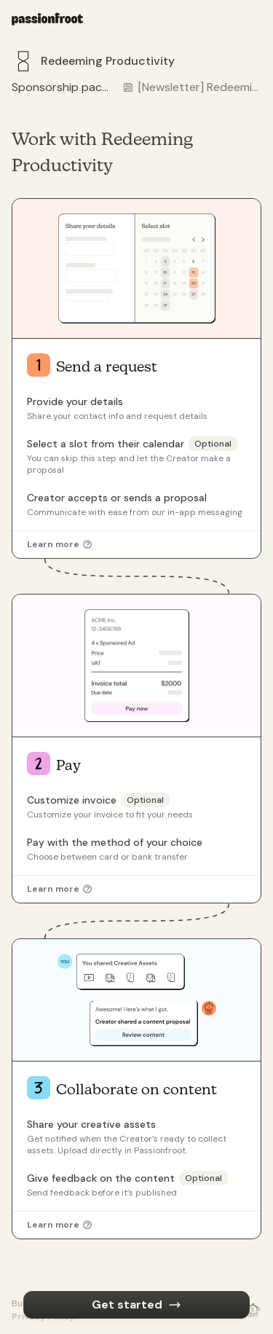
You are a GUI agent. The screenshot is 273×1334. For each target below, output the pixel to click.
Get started (136, 1304)
